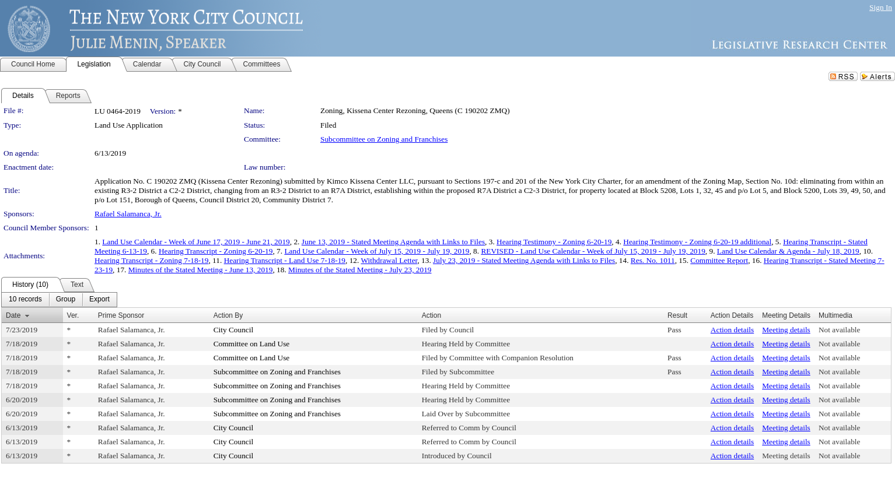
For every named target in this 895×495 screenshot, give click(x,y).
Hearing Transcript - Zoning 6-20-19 (215, 251)
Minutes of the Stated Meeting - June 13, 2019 (200, 269)
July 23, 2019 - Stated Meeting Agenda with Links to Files (524, 260)
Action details (732, 329)
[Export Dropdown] (99, 300)
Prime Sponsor (121, 315)
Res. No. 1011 (653, 260)
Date (13, 315)
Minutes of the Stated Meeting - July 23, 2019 (359, 269)
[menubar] (59, 299)
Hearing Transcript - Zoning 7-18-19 (151, 260)
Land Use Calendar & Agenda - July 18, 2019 (788, 251)
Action (431, 315)
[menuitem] (25, 300)
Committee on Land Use (252, 343)
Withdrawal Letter (389, 260)
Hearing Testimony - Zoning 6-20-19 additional (697, 241)
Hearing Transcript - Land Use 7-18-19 (284, 260)
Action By (228, 315)
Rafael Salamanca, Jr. (128, 213)
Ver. (73, 315)
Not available (839, 329)
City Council (234, 329)
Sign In (880, 7)
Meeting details (786, 329)
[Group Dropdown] (65, 300)
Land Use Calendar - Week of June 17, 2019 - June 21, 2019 (195, 241)
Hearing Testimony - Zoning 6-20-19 (554, 241)
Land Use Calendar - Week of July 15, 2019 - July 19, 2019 (376, 251)
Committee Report (719, 260)
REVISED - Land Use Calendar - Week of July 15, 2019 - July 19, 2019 (593, 251)
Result (677, 315)
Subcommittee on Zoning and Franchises (384, 139)
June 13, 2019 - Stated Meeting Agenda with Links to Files (393, 241)
